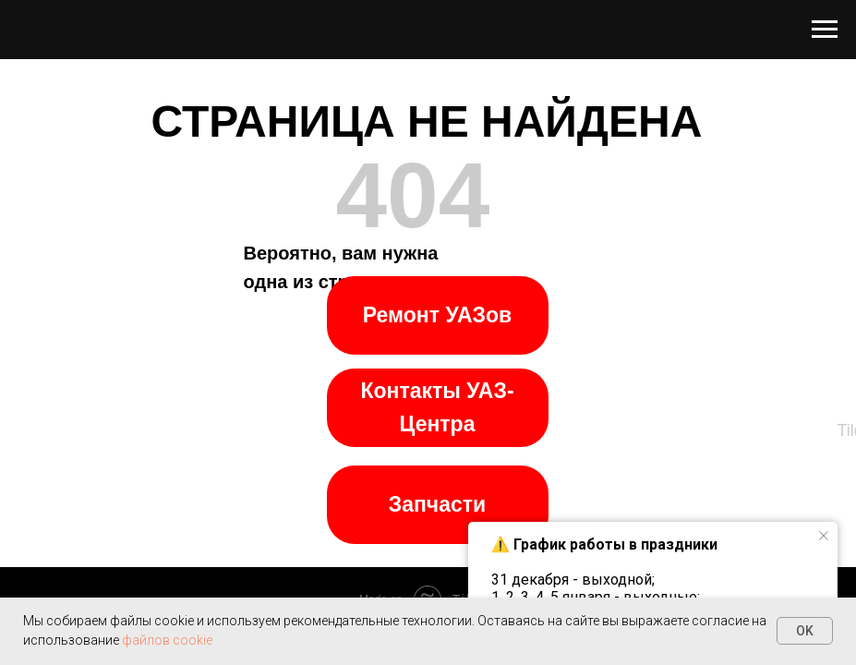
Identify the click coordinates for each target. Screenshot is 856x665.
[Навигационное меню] (825, 29)
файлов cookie (167, 640)
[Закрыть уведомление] (823, 535)
